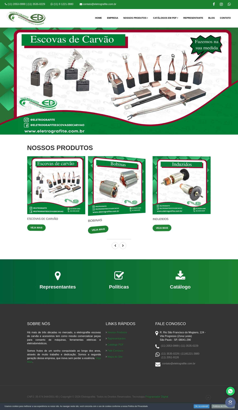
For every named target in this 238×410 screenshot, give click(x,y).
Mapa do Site (115, 356)
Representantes (116, 338)
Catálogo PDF (115, 344)
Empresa (112, 18)
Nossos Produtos (135, 19)
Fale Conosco (115, 350)
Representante (193, 18)
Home (98, 18)
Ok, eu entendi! (201, 406)
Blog (211, 18)
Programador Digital (156, 396)
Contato (225, 18)
